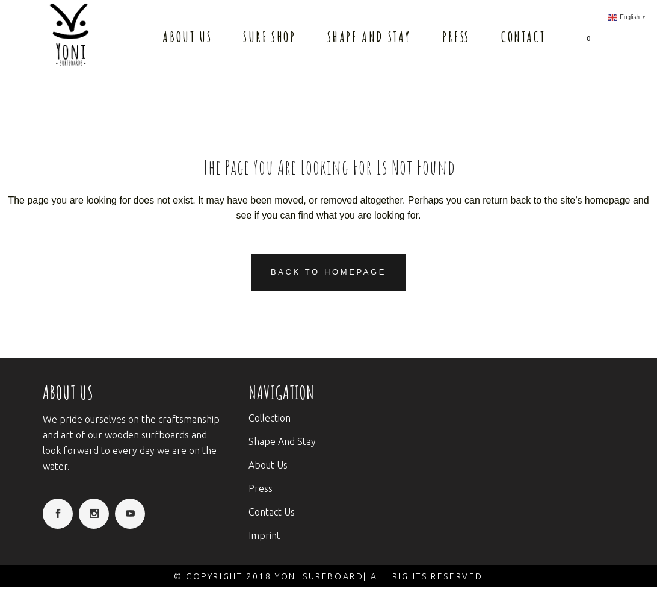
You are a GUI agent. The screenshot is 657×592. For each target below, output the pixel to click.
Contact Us (271, 511)
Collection (269, 418)
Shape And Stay (282, 441)
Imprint (264, 535)
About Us (268, 465)
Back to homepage (328, 271)
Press (260, 488)
